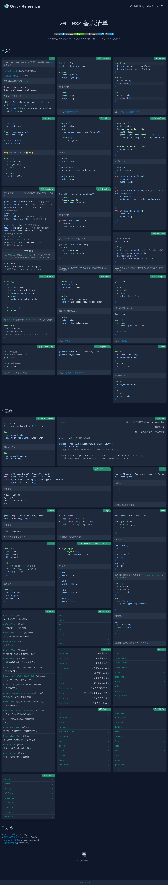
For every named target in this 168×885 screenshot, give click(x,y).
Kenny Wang (86, 882)
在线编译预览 (11, 76)
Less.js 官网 (9, 834)
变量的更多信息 (71, 112)
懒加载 (124, 341)
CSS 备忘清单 (11, 71)
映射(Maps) (70, 341)
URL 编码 (133, 422)
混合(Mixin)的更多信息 (130, 112)
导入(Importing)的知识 (75, 373)
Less (71, 39)
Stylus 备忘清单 (11, 840)
